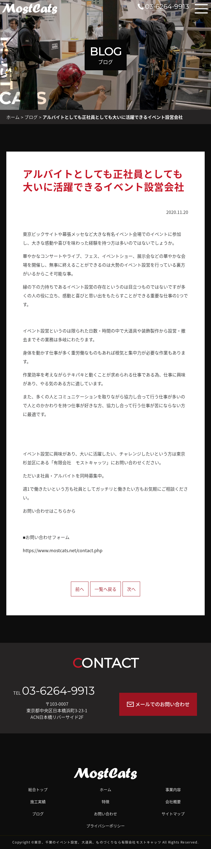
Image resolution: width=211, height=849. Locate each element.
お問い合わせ (105, 814)
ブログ (31, 117)
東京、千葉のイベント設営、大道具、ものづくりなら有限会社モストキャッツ (97, 842)
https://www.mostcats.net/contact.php (62, 550)
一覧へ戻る (105, 589)
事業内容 (173, 789)
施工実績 (38, 801)
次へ (131, 589)
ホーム (13, 117)
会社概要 (173, 801)
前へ (79, 589)
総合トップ (38, 789)
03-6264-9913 (58, 690)
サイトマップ (173, 814)
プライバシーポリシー (105, 826)
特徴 (105, 801)
